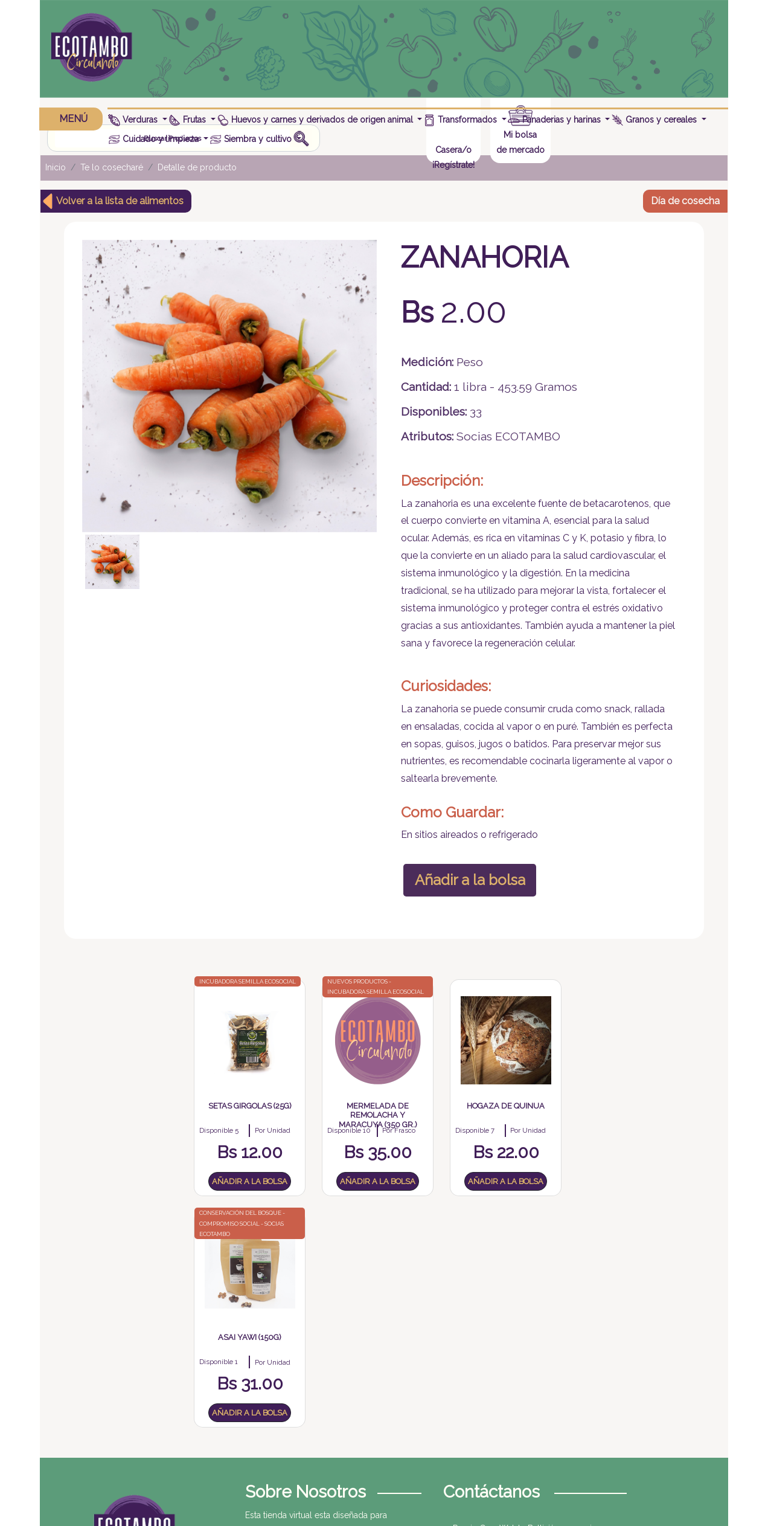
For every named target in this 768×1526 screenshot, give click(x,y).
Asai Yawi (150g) (542, 1123)
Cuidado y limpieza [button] (155, 139)
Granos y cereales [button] (656, 119)
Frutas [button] (189, 119)
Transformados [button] (462, 119)
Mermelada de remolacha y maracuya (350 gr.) (322, 1133)
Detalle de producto (197, 165)
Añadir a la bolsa (466, 887)
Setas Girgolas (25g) (212, 1123)
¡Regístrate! (616, 72)
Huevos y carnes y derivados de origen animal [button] (316, 119)
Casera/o (616, 57)
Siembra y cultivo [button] (252, 139)
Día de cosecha (685, 198)
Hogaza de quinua (432, 1123)
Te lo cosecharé (111, 165)
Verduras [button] (135, 119)
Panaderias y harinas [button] (555, 119)
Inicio (55, 165)
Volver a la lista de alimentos (120, 198)
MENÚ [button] (71, 118)
